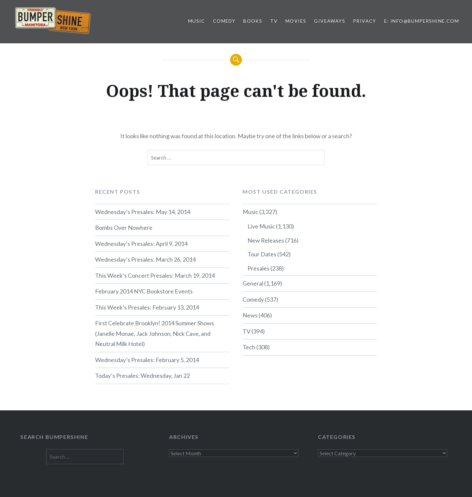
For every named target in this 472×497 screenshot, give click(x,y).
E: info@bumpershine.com (421, 21)
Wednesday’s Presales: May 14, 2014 (142, 211)
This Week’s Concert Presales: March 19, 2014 (155, 275)
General (253, 283)
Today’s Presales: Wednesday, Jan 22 (142, 375)
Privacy (364, 21)
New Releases (265, 240)
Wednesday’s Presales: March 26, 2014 (145, 259)
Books (252, 21)
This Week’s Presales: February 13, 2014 (147, 307)
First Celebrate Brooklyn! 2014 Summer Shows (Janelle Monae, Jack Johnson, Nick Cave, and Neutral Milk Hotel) (154, 333)
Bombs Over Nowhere (123, 227)
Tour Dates (261, 254)
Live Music (261, 226)
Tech (249, 347)
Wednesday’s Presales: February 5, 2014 (147, 359)
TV (274, 21)
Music (196, 21)
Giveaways (329, 21)
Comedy (224, 21)
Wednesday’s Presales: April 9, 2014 (141, 243)
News (250, 315)
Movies (295, 21)
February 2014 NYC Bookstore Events (144, 291)
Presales (258, 268)
